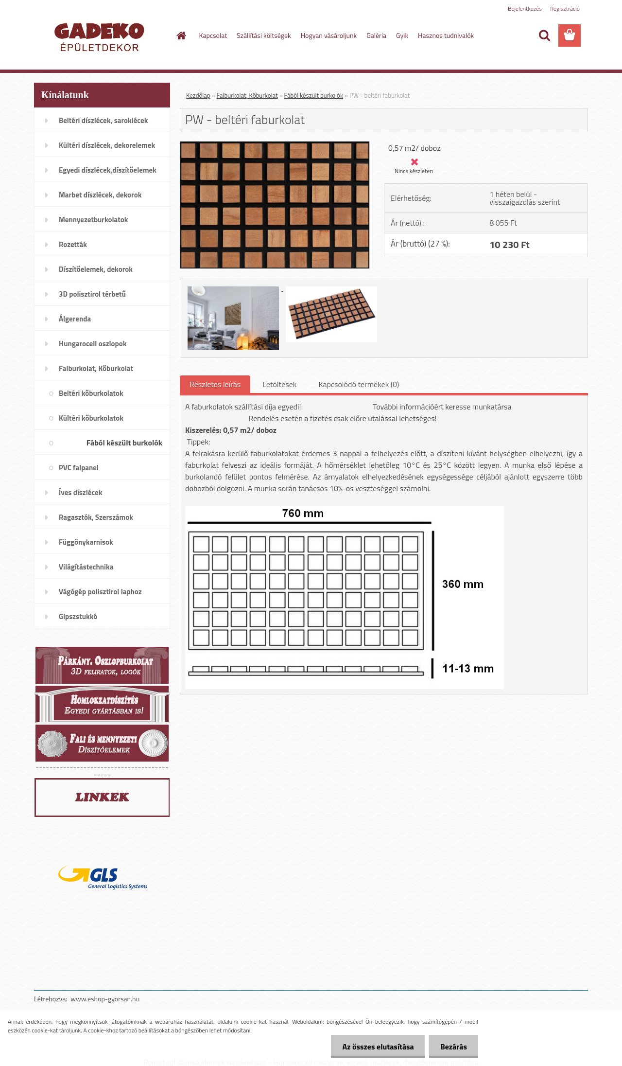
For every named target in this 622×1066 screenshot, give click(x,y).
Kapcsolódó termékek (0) (358, 384)
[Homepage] (181, 35)
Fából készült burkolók (314, 95)
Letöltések (279, 384)
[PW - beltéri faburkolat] (274, 145)
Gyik (402, 35)
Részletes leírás (215, 384)
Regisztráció (565, 8)
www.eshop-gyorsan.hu (104, 999)
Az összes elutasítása (375, 1046)
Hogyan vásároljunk (329, 35)
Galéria (376, 35)
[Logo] (101, 36)
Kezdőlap (198, 95)
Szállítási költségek (264, 35)
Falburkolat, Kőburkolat (247, 95)
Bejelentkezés (525, 8)
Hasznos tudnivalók (446, 35)
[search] (544, 35)
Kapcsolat (213, 35)
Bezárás (452, 1046)
